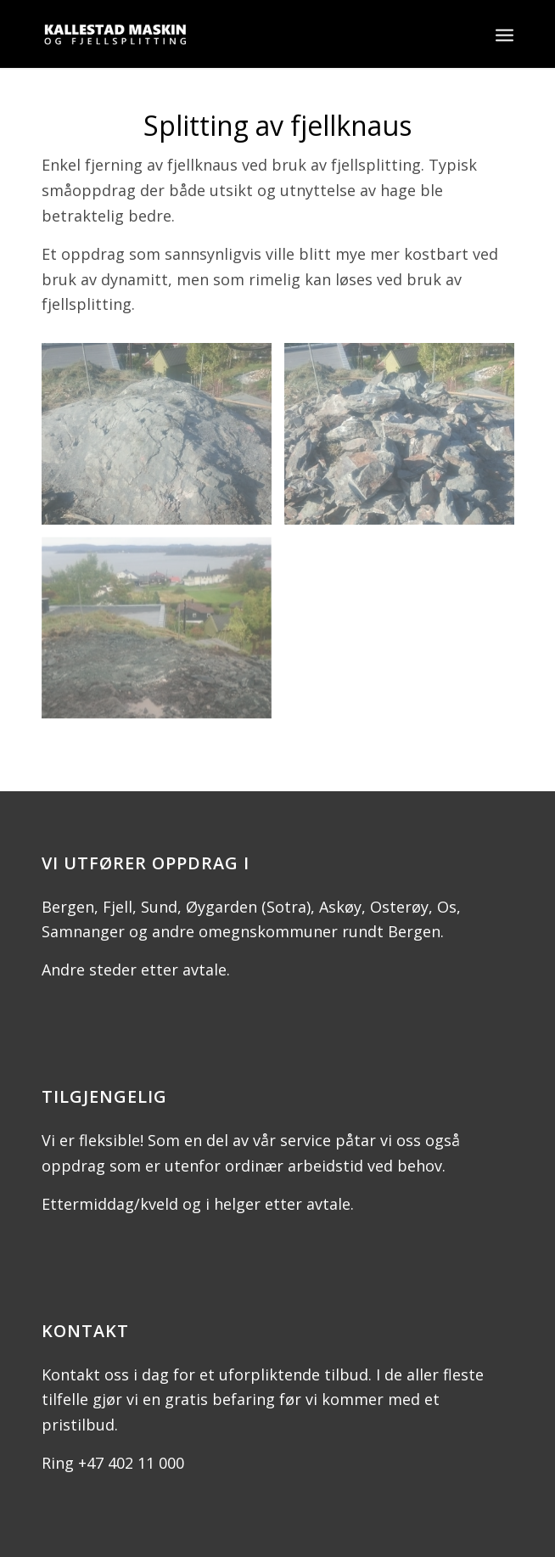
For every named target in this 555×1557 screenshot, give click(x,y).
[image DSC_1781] (163, 440)
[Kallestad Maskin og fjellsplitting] (230, 34)
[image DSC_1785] (163, 634)
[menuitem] (504, 34)
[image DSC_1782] (405, 440)
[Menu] (504, 34)
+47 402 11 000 (131, 1463)
